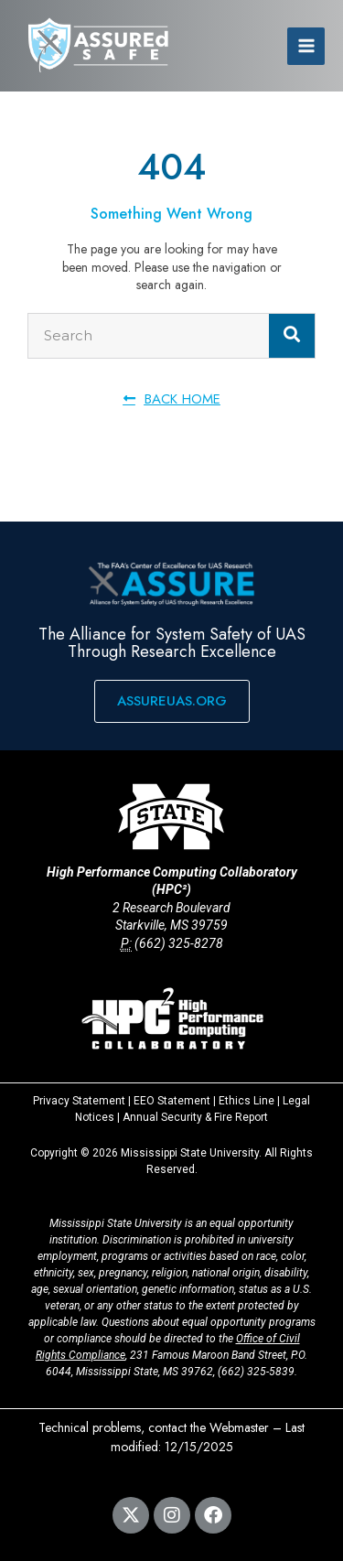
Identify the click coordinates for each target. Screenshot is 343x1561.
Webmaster (239, 1427)
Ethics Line (246, 1100)
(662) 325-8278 (178, 943)
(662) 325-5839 (256, 1371)
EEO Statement (172, 1100)
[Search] (292, 336)
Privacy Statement (79, 1100)
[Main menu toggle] (306, 46)
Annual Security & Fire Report (195, 1117)
